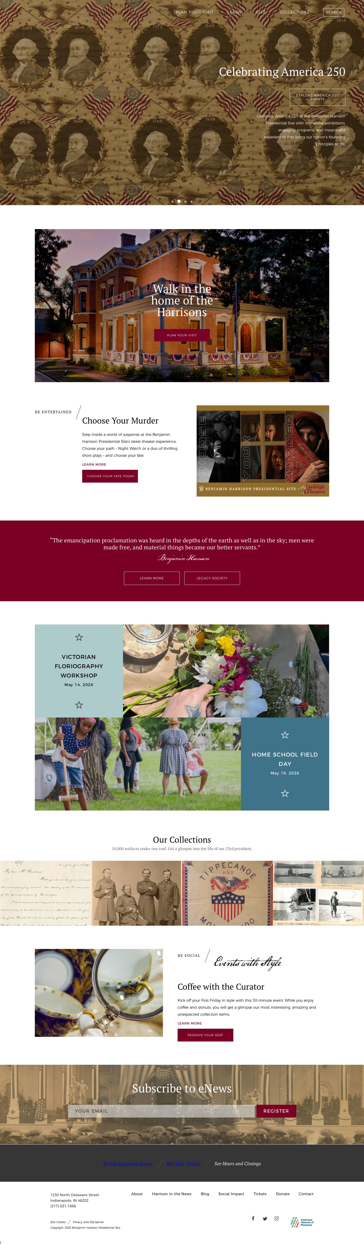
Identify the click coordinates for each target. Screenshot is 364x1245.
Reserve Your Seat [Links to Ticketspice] (205, 1035)
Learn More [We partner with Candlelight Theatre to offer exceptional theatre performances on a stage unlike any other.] (94, 464)
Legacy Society (212, 578)
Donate (282, 1194)
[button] (172, 201)
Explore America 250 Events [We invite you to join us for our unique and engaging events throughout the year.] (317, 97)
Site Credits (58, 1222)
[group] (45, 893)
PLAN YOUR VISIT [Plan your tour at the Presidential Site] (182, 335)
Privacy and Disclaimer (88, 1222)
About (137, 1194)
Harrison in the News (172, 1194)
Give (261, 12)
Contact (306, 1194)
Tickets (260, 1194)
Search (334, 12)
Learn (235, 12)
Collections (295, 12)
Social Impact (231, 1194)
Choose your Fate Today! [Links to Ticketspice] (111, 476)
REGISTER (276, 1111)
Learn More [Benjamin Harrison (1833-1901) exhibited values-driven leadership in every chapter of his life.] (152, 578)
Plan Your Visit (195, 12)
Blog (205, 1194)
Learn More (190, 1023)
